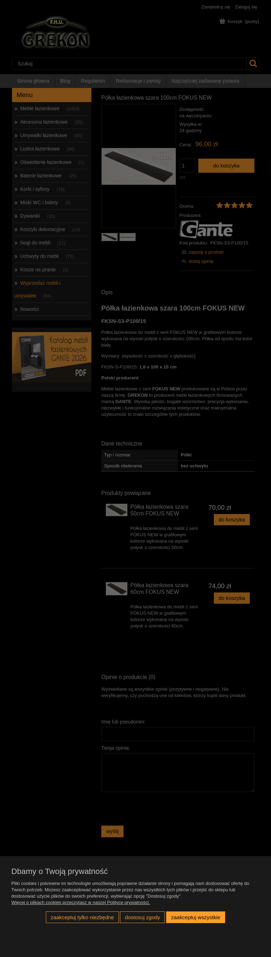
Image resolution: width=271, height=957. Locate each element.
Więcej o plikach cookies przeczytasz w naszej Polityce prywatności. (80, 902)
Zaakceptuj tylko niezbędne (82, 917)
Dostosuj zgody (142, 917)
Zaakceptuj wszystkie (195, 917)
